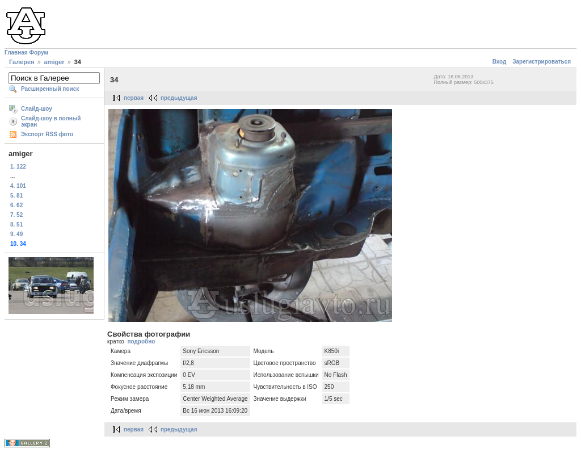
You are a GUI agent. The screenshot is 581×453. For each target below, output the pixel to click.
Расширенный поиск (50, 89)
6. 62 (16, 205)
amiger (54, 61)
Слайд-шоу (36, 109)
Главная (16, 52)
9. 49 (16, 234)
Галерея (21, 61)
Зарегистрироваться (541, 61)
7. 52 (16, 215)
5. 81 (16, 195)
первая (134, 98)
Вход (499, 61)
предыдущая (179, 98)
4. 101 (18, 186)
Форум (38, 52)
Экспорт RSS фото (47, 134)
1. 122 (18, 166)
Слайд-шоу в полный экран (51, 121)
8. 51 (16, 224)
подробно (141, 341)
